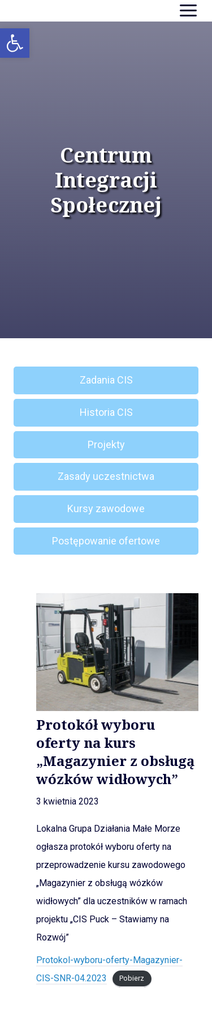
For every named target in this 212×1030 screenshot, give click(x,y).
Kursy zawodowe (106, 508)
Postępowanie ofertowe (106, 541)
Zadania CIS (106, 380)
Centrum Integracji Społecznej (106, 180)
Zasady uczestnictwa (106, 476)
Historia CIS (106, 412)
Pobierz (131, 978)
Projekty (106, 444)
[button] (14, 43)
